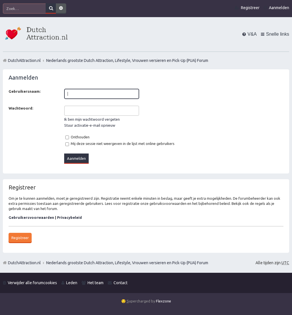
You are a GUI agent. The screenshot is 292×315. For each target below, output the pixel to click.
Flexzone (163, 301)
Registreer (20, 238)
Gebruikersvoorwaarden (31, 217)
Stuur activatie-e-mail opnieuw (89, 125)
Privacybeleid (69, 217)
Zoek (51, 8)
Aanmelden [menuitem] (279, 7)
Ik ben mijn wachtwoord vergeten (92, 119)
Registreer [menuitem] (250, 7)
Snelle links (277, 34)
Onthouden (77, 137)
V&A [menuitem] (252, 34)
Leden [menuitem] (71, 282)
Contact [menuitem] (120, 282)
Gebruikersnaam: (24, 91)
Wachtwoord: (21, 108)
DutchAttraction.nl (24, 263)
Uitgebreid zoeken (61, 8)
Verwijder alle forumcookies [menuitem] (32, 282)
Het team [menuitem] (96, 282)
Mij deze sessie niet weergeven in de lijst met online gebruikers (120, 144)
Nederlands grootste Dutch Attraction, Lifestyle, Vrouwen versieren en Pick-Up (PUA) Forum (127, 263)
